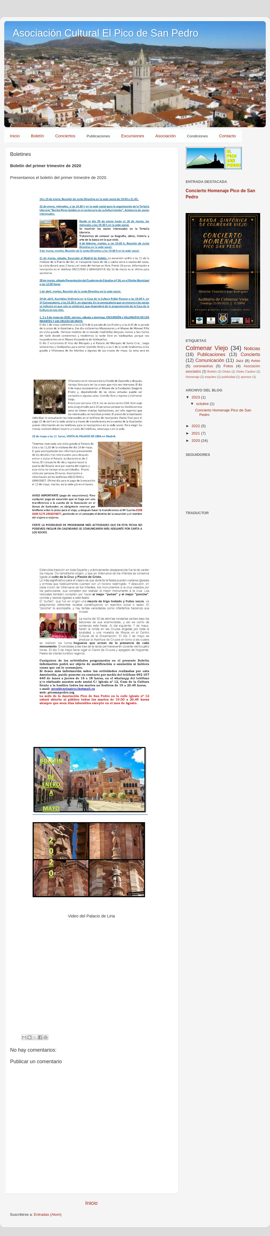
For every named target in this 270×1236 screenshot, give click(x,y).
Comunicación (209, 360)
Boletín (37, 135)
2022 (196, 426)
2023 (196, 397)
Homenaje (192, 377)
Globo (226, 371)
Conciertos (65, 135)
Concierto (250, 354)
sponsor (246, 377)
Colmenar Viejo (207, 347)
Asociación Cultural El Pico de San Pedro (105, 33)
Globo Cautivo (246, 371)
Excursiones (132, 135)
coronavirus (203, 366)
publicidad (228, 377)
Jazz (240, 361)
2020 (196, 440)
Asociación (165, 135)
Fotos (228, 366)
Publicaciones (211, 354)
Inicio (15, 135)
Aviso (255, 361)
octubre (203, 404)
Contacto (227, 135)
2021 (196, 433)
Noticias (252, 348)
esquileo (210, 377)
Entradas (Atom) (48, 1214)
